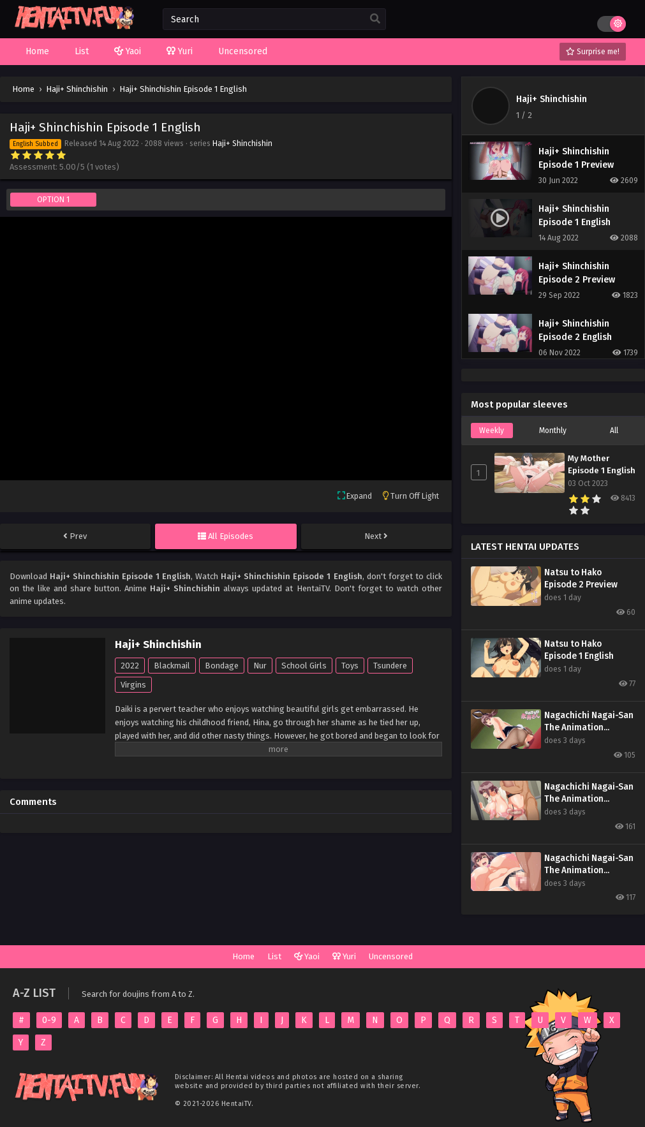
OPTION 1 (53, 199)
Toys (350, 665)
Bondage (222, 665)
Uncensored (391, 956)
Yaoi (307, 956)
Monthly (553, 430)
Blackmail (172, 665)
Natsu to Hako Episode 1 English (579, 649)
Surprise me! (592, 51)
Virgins (133, 684)
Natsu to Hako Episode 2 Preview (581, 578)
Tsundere (390, 665)
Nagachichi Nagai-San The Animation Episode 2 (589, 793)
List (274, 956)
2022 (130, 665)
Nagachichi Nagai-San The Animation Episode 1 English (589, 864)
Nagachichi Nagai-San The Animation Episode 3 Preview (589, 721)
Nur (260, 665)
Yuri (344, 956)
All (614, 430)
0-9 (49, 1020)
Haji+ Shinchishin (242, 143)
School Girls (304, 665)
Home (243, 956)
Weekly (491, 430)
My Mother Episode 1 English (601, 464)
